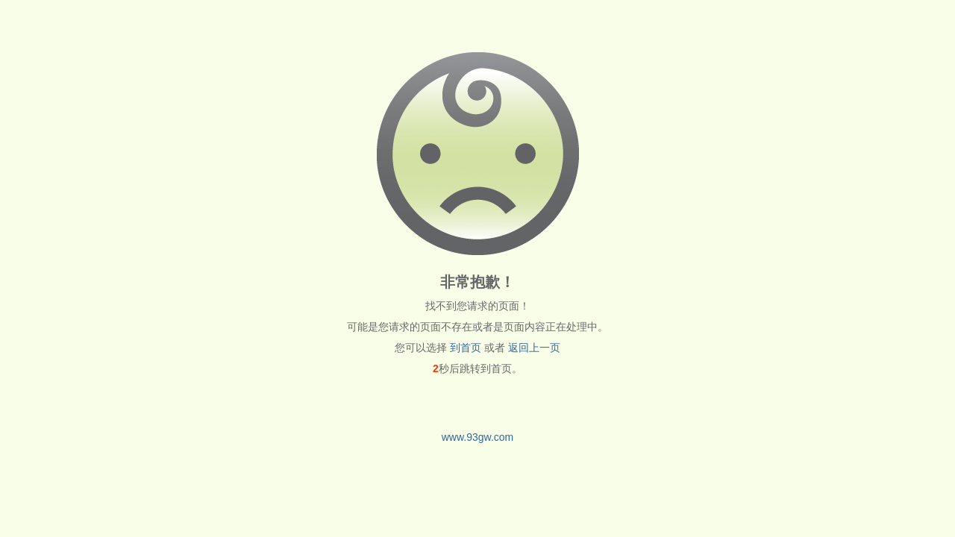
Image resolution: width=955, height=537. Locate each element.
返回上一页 (534, 348)
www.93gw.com (477, 437)
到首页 (465, 348)
